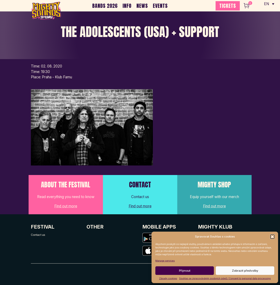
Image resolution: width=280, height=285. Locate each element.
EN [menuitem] (266, 4)
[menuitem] (269, 4)
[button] (272, 236)
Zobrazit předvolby (245, 270)
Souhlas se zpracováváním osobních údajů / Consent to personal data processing (225, 278)
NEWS (142, 6)
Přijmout (184, 270)
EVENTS (160, 6)
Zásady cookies (168, 278)
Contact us (38, 235)
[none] (269, 4)
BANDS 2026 (105, 6)
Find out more (65, 206)
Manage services (165, 260)
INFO (127, 6)
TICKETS (227, 6)
